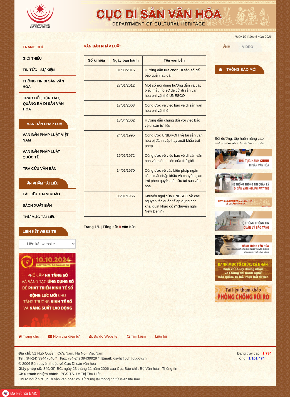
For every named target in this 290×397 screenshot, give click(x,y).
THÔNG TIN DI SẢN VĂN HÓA (43, 84)
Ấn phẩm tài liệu (43, 183)
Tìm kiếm (136, 336)
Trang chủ (34, 47)
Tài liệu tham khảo (41, 194)
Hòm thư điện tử (64, 336)
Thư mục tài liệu (39, 217)
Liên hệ (161, 336)
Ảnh (226, 47)
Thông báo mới (242, 69)
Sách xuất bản (37, 205)
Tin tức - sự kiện (39, 70)
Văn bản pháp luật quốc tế (41, 154)
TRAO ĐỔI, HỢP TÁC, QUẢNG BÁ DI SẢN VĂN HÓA (43, 103)
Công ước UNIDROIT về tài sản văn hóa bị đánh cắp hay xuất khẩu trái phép (174, 140)
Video (247, 47)
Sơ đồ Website (103, 336)
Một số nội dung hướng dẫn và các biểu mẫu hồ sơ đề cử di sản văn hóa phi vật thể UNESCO (173, 90)
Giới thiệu (32, 58)
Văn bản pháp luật (45, 124)
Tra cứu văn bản (39, 168)
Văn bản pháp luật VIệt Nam (46, 137)
